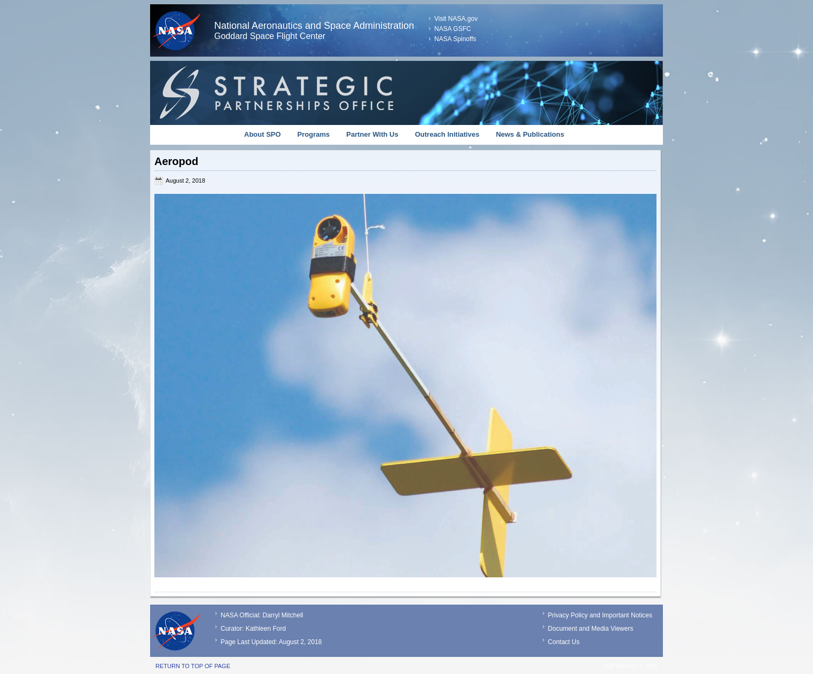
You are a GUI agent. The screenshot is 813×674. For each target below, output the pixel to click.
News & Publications (530, 134)
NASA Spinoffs (455, 39)
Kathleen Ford (266, 628)
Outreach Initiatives (447, 134)
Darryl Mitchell (282, 615)
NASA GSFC (452, 29)
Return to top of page (192, 666)
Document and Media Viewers (591, 628)
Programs (314, 134)
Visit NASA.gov (456, 18)
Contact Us (564, 642)
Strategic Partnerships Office (406, 93)
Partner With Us (372, 134)
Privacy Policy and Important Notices (600, 615)
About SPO (262, 134)
